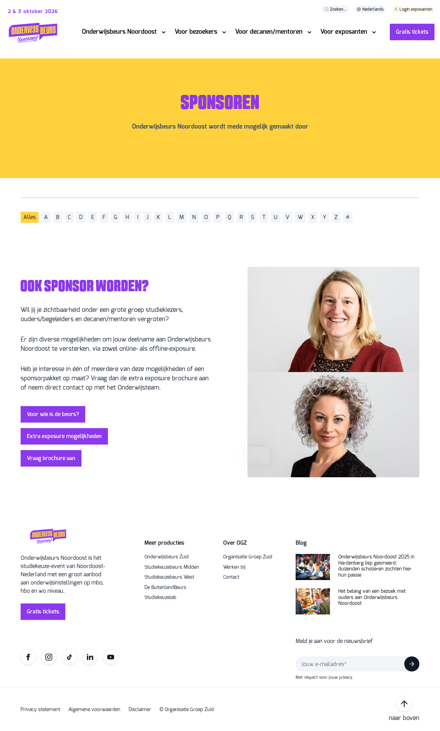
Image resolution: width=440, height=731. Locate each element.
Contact (231, 577)
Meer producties (164, 542)
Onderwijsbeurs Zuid (166, 557)
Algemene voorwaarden (94, 710)
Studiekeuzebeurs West (169, 577)
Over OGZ (235, 542)
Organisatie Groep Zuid (247, 557)
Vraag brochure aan (51, 458)
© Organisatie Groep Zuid (187, 710)
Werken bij (234, 567)
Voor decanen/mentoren (268, 32)
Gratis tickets (412, 31)
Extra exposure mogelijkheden (64, 436)
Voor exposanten (343, 32)
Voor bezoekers (196, 32)
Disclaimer (140, 710)
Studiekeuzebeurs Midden (171, 567)
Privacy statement (40, 710)
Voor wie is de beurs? (53, 414)
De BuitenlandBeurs (165, 588)
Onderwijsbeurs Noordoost (119, 32)
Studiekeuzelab (160, 597)
